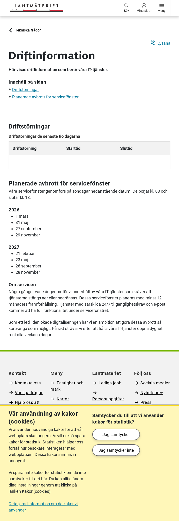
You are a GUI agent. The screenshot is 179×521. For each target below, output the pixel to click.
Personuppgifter (108, 398)
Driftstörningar (25, 89)
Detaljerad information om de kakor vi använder (43, 506)
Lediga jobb (110, 382)
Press (146, 402)
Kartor (63, 398)
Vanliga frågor (29, 392)
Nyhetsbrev (151, 392)
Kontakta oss (28, 382)
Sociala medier (155, 382)
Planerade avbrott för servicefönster (45, 96)
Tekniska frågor (28, 30)
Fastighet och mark (67, 386)
